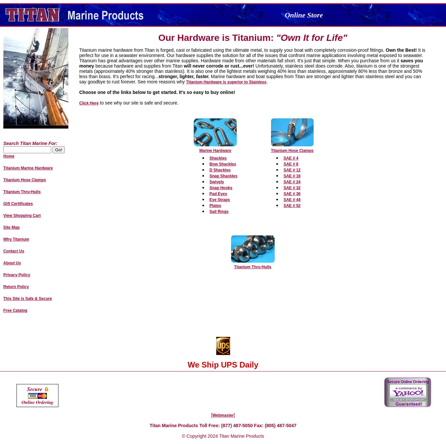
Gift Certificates (18, 203)
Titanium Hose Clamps (292, 150)
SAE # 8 (291, 164)
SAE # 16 (292, 176)
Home (8, 156)
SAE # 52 (292, 205)
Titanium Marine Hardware (28, 168)
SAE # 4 (291, 158)
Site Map (11, 227)
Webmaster (222, 415)
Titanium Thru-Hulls (252, 267)
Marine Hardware (215, 150)
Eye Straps (220, 199)
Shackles (218, 158)
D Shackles (220, 170)
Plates (215, 205)
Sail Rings (219, 211)
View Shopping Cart (22, 215)
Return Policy (16, 286)
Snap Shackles (224, 176)
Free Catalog (15, 310)
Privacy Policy (16, 275)
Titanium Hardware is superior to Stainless (226, 82)
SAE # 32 (292, 188)
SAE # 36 (292, 194)
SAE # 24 (292, 182)
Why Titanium (16, 239)
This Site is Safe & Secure (27, 298)
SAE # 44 (292, 199)
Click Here (89, 103)
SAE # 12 (292, 170)
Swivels (217, 182)
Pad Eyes (218, 194)
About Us (12, 263)
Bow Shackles (223, 164)
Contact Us (13, 251)
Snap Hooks (221, 188)
